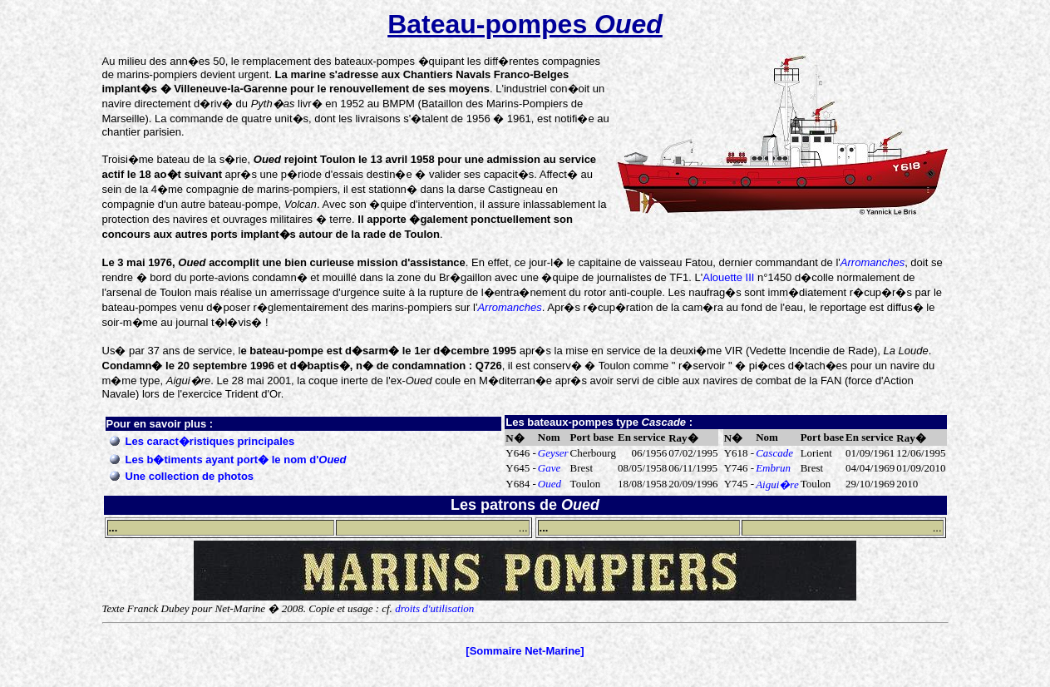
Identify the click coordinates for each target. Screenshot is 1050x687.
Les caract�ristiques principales (210, 441)
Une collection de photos (190, 476)
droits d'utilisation (434, 608)
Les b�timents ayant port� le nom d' (236, 459)
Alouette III (728, 277)
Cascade (774, 453)
